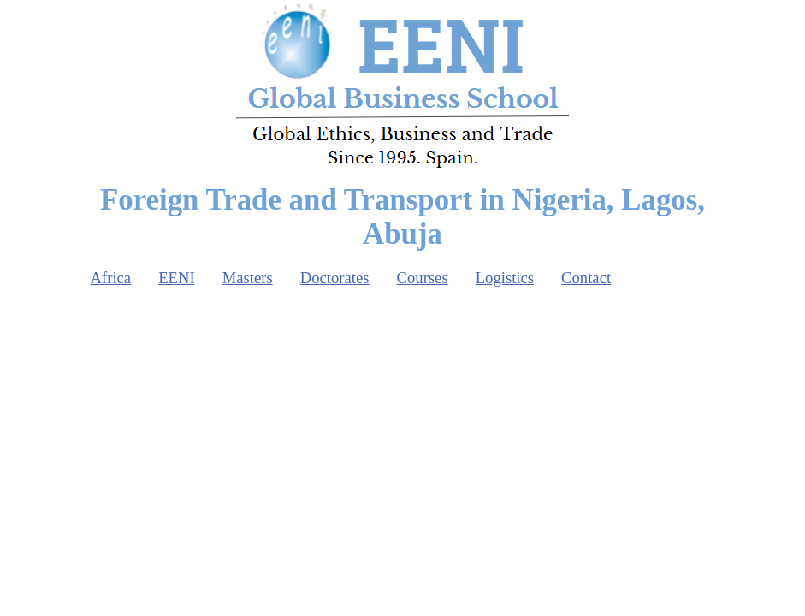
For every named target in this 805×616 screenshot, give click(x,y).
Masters (247, 278)
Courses (422, 278)
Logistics (505, 278)
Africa (111, 278)
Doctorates (335, 278)
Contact (586, 278)
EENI (176, 278)
